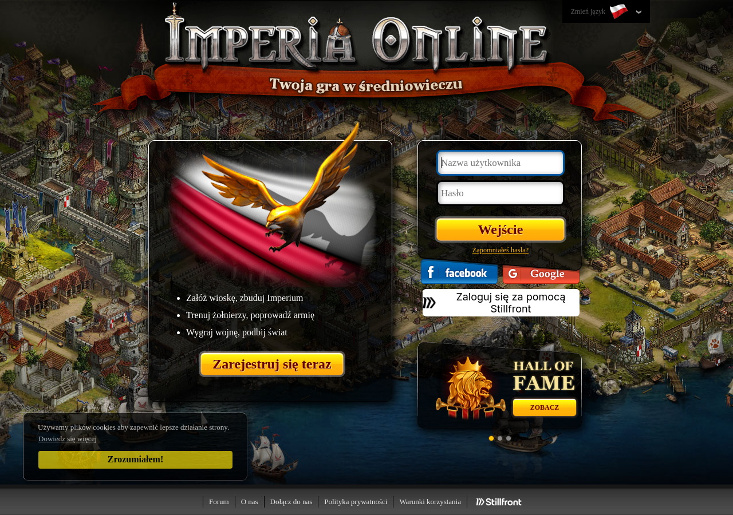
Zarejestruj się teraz (271, 363)
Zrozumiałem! (135, 459)
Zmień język (600, 12)
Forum (219, 501)
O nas (249, 501)
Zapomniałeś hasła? (500, 250)
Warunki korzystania (430, 501)
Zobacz (544, 407)
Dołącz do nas (291, 501)
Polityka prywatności (355, 501)
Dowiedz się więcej (67, 438)
